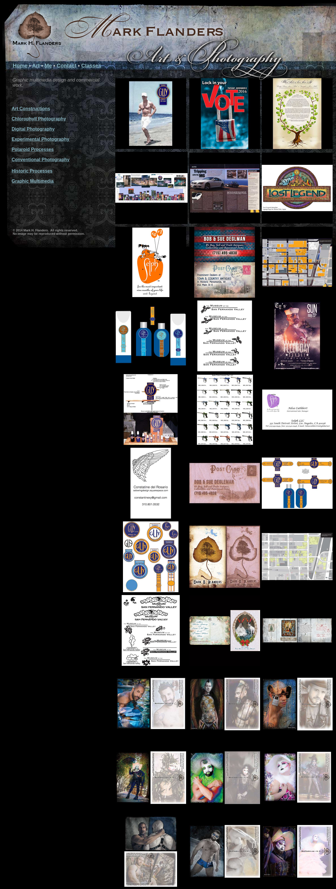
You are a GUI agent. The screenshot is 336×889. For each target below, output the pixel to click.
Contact (66, 66)
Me (48, 66)
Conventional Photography (40, 159)
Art (36, 66)
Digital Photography (33, 129)
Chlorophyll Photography (39, 118)
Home (20, 66)
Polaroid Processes (33, 149)
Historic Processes (32, 171)
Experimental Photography (40, 139)
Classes (91, 66)
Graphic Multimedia (33, 181)
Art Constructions (31, 108)
